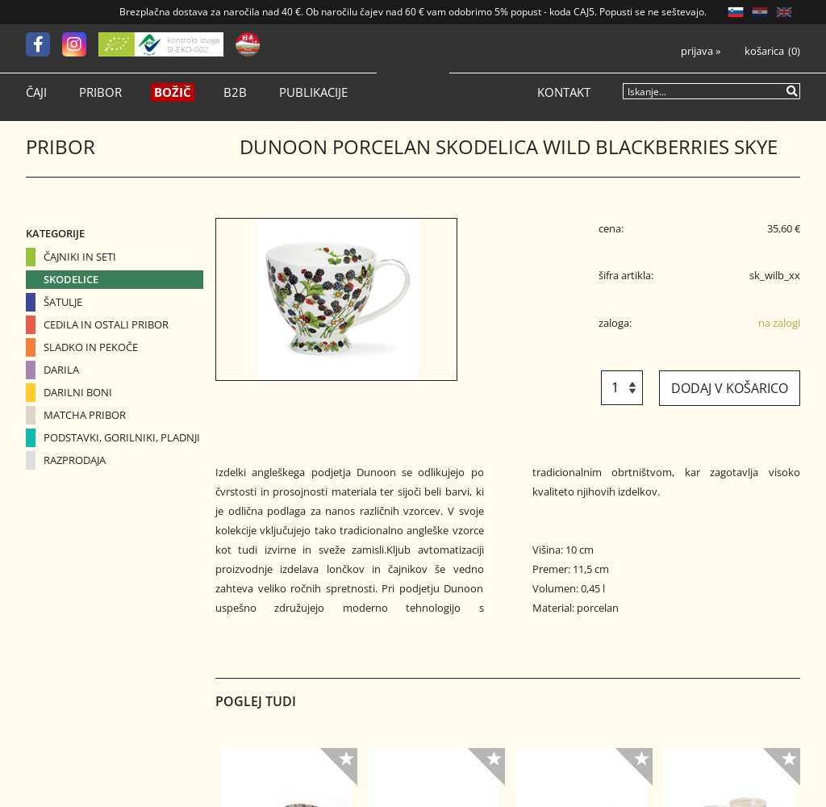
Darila (61, 369)
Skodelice (71, 279)
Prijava (700, 51)
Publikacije (313, 92)
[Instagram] (80, 44)
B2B (235, 92)
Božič (172, 92)
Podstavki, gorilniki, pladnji (122, 437)
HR (760, 12)
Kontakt (563, 92)
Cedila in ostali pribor (106, 324)
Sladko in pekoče (91, 347)
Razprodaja (75, 460)
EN (784, 12)
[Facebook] (44, 44)
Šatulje (63, 302)
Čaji (36, 92)
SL (736, 12)
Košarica (764, 51)
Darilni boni (78, 392)
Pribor (100, 92)
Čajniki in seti (80, 256)
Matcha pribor (85, 415)
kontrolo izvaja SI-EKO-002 (193, 44)
